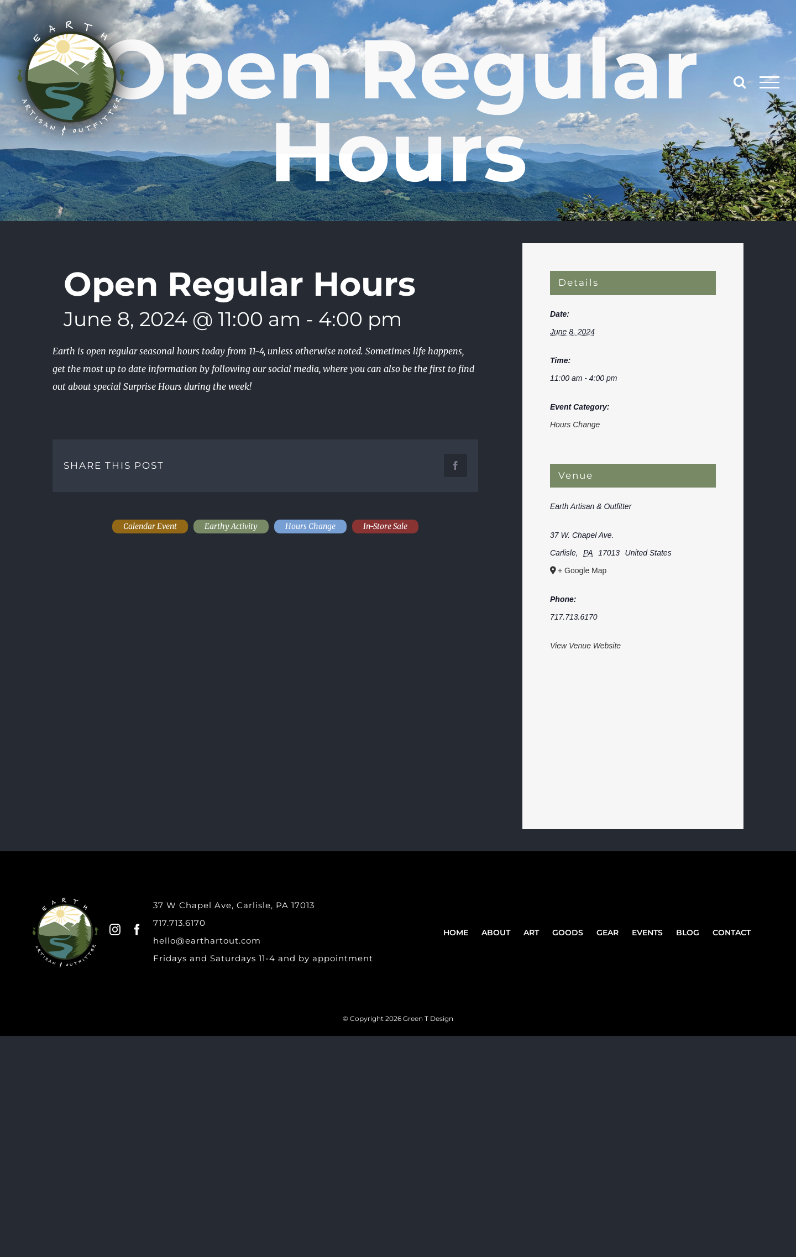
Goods (567, 932)
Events (647, 932)
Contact (732, 932)
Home (455, 932)
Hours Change (575, 424)
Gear (607, 932)
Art (531, 932)
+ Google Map (582, 570)
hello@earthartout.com (207, 940)
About (495, 932)
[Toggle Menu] (770, 82)
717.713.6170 (179, 923)
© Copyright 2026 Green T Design (398, 1018)
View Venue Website (585, 645)
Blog (687, 932)
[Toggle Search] (740, 81)
